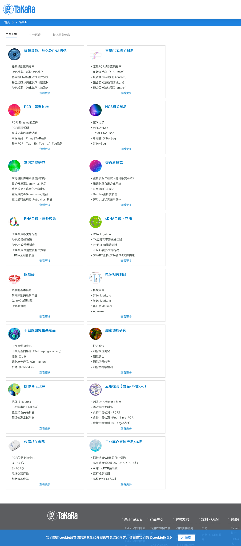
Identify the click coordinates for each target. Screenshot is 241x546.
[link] (21, 22)
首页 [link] (7, 22)
